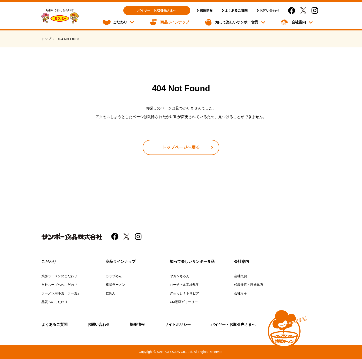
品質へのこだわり (54, 302)
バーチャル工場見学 (184, 285)
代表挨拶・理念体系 (248, 285)
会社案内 (299, 22)
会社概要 (240, 276)
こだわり (120, 22)
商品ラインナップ (174, 22)
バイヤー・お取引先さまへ (156, 10)
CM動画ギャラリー (184, 302)
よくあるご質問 (236, 10)
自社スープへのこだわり (59, 285)
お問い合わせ (269, 10)
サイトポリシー (178, 324)
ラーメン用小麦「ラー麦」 (60, 293)
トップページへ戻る (181, 147)
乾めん (110, 293)
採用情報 (206, 10)
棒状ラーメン (115, 285)
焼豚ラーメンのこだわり (59, 276)
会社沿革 (240, 293)
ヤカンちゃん (179, 276)
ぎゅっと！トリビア (184, 293)
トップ (46, 39)
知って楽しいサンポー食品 (236, 22)
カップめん (114, 276)
